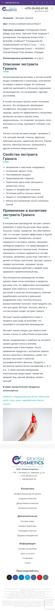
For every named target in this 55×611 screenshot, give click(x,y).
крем (18, 400)
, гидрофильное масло (32, 400)
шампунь (7, 396)
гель (12, 400)
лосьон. (7, 404)
